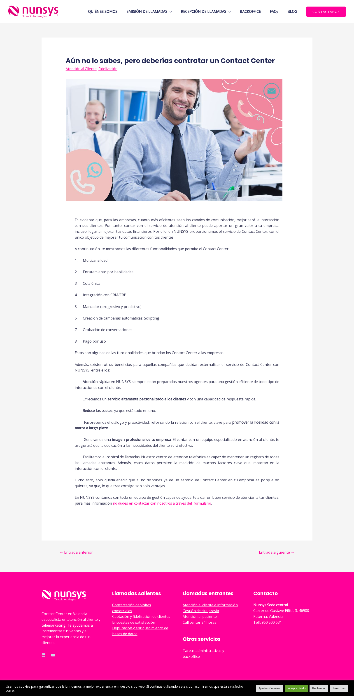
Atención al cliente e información (210, 605)
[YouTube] (53, 655)
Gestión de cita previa (201, 611)
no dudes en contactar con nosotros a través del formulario (163, 503)
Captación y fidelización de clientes (141, 616)
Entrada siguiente (275, 552)
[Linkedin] (44, 655)
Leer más (339, 688)
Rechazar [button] (318, 688)
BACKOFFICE (254, 11)
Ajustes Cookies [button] (269, 688)
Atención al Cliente (81, 68)
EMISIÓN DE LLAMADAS (155, 11)
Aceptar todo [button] (297, 688)
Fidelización (108, 68)
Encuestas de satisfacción (133, 622)
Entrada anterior (77, 552)
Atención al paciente (200, 616)
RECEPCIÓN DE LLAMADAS (210, 11)
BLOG (293, 11)
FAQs (276, 11)
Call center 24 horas (199, 622)
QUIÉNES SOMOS (112, 11)
